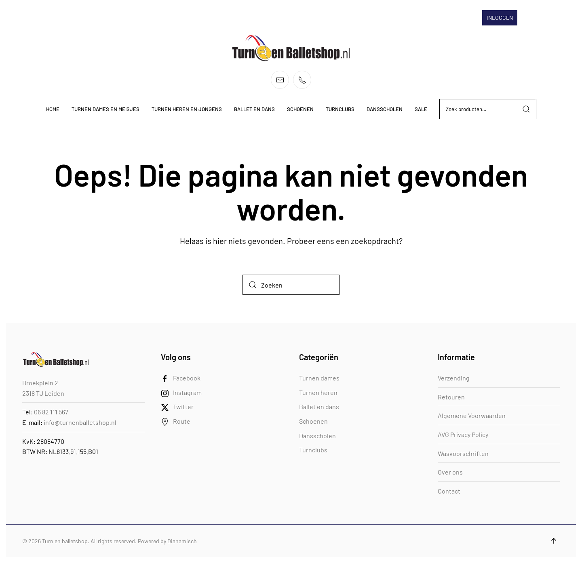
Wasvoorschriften (463, 453)
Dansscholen (317, 435)
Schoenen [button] (300, 109)
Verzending (454, 378)
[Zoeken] (291, 285)
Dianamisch (182, 541)
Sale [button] (421, 109)
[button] (554, 541)
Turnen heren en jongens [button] (187, 109)
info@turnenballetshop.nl (80, 422)
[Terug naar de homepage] (291, 48)
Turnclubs (313, 450)
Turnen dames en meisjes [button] (105, 109)
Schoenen (313, 421)
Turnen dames (319, 378)
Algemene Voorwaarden (472, 415)
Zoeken (526, 109)
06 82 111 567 (51, 412)
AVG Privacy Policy (463, 434)
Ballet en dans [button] (254, 109)
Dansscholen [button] (385, 109)
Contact (449, 491)
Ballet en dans (319, 406)
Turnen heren (318, 392)
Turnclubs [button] (340, 109)
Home (52, 109)
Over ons (450, 472)
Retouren (451, 397)
